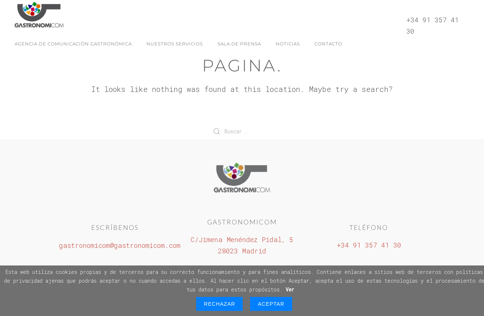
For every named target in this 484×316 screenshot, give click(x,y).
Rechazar (219, 304)
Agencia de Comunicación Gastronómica (73, 44)
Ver (290, 289)
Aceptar (271, 304)
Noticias (288, 44)
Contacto (328, 44)
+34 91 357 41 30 (369, 245)
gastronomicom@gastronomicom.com (119, 245)
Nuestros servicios (174, 44)
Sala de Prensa (239, 44)
